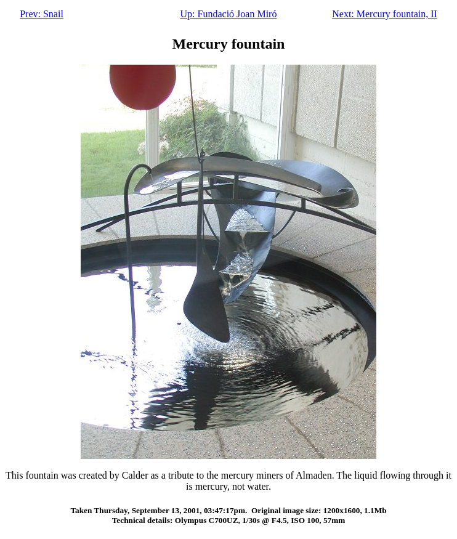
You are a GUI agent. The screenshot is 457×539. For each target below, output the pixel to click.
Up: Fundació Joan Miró (228, 14)
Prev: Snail (41, 14)
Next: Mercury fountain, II (384, 14)
